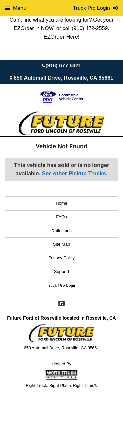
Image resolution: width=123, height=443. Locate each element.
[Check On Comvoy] (61, 304)
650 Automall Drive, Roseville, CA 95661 (63, 78)
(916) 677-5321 (63, 65)
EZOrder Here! (61, 37)
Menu (15, 8)
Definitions (61, 230)
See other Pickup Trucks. (75, 173)
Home (61, 203)
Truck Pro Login (61, 285)
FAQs (61, 216)
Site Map (61, 244)
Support (61, 271)
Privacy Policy (61, 257)
